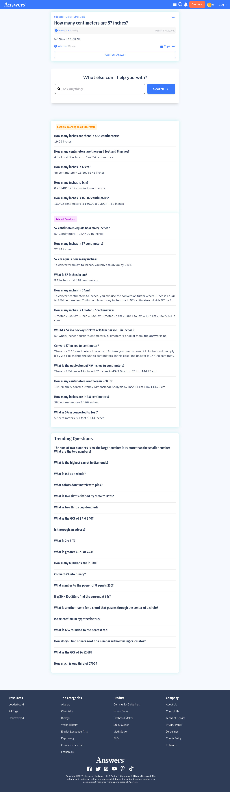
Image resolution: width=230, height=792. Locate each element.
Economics (67, 752)
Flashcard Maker (123, 718)
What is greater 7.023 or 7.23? (73, 552)
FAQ (116, 738)
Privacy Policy (174, 725)
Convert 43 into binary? (70, 574)
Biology (65, 718)
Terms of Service (176, 718)
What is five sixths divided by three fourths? (84, 496)
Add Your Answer (115, 54)
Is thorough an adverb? (70, 530)
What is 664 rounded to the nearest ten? (81, 630)
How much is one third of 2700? (75, 664)
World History (69, 725)
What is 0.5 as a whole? (70, 474)
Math (68, 16)
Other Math (79, 16)
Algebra (65, 704)
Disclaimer (172, 731)
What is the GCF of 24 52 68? (73, 652)
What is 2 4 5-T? (64, 541)
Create (197, 4)
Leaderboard (16, 704)
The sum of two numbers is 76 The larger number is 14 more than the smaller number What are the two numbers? (112, 450)
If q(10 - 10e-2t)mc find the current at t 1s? (82, 597)
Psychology (67, 738)
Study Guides (121, 725)
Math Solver (121, 731)
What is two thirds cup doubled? (76, 507)
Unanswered (16, 718)
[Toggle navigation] (175, 4)
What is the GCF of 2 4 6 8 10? (74, 518)
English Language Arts (74, 731)
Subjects (58, 16)
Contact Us (172, 711)
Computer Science (72, 745)
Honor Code (121, 711)
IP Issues (171, 745)
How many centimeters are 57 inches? (91, 23)
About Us (171, 704)
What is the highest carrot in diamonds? (81, 463)
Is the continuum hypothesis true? (77, 619)
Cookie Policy (173, 738)
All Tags (13, 711)
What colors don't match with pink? (78, 485)
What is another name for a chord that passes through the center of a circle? (106, 608)
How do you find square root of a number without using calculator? (100, 641)
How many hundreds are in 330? (75, 563)
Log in (223, 4)
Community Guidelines (127, 704)
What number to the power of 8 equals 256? (84, 585)
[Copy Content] (165, 46)
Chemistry (67, 711)
